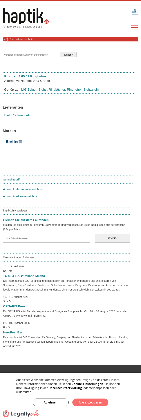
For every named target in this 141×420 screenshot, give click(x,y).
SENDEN (112, 238)
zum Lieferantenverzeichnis (25, 189)
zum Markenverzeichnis (22, 196)
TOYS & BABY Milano (24, 275)
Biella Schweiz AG (17, 115)
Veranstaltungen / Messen (18, 257)
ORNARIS (14, 306)
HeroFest (13, 332)
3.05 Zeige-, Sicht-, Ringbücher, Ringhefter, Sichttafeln (59, 89)
